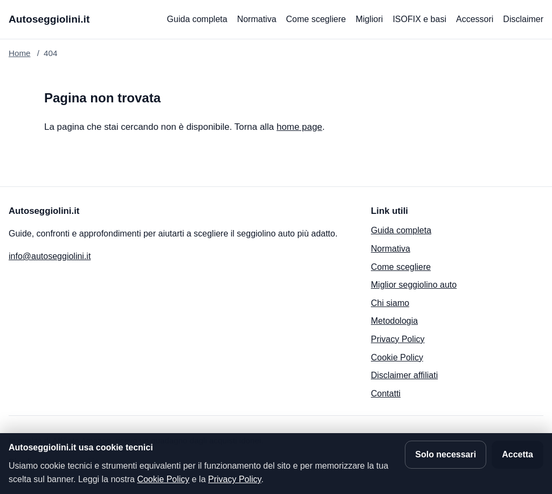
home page (299, 127)
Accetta (517, 454)
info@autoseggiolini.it (50, 256)
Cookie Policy (397, 357)
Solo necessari (445, 454)
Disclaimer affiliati (404, 375)
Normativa (257, 19)
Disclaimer (523, 19)
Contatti (386, 393)
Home (20, 53)
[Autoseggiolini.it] (49, 19)
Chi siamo (390, 303)
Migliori (369, 19)
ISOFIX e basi (419, 19)
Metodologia (394, 320)
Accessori (474, 19)
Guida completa (197, 19)
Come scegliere (316, 19)
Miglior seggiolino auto (414, 284)
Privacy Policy (398, 339)
